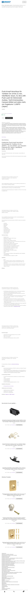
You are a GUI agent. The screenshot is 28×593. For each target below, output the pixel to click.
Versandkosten (10, 104)
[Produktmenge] (3, 109)
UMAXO (7, 121)
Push (19, 121)
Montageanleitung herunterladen (8, 376)
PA (20, 123)
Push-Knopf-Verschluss (12, 120)
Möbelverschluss (10, 123)
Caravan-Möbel (16, 122)
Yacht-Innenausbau (23, 121)
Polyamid (6, 123)
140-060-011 (20, 120)
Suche (14, 591)
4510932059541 (8, 122)
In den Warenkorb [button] (19, 415)
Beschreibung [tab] (4, 127)
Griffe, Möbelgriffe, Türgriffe (8, 5)
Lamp (8, 120)
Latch (2, 120)
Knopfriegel (5, 120)
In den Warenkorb (9, 108)
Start (3, 5)
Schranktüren (12, 122)
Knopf (17, 120)
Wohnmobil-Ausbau (11, 121)
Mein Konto (4, 591)
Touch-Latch (3, 122)
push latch (14, 123)
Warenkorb (21, 591)
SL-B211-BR (16, 121)
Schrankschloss (21, 122)
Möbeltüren (3, 123)
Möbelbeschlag (4, 121)
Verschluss (18, 123)
